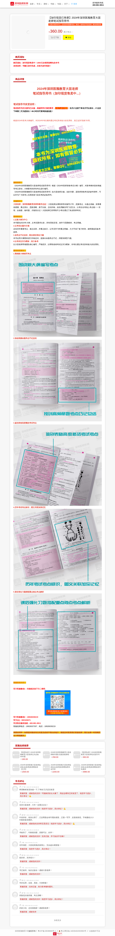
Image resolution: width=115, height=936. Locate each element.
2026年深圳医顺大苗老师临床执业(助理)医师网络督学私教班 (91, 767)
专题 (60, 4)
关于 (66, 4)
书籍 (53, 4)
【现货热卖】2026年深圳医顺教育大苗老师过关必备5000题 (30, 754)
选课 (32, 4)
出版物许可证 (94, 931)
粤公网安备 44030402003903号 (72, 931)
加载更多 (57, 920)
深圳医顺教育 (20, 931)
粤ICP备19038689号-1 (47, 931)
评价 (69, 37)
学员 (39, 4)
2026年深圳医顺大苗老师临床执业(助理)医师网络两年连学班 (61, 767)
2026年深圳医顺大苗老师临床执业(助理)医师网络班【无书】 (30, 767)
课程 (46, 4)
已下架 (55, 37)
